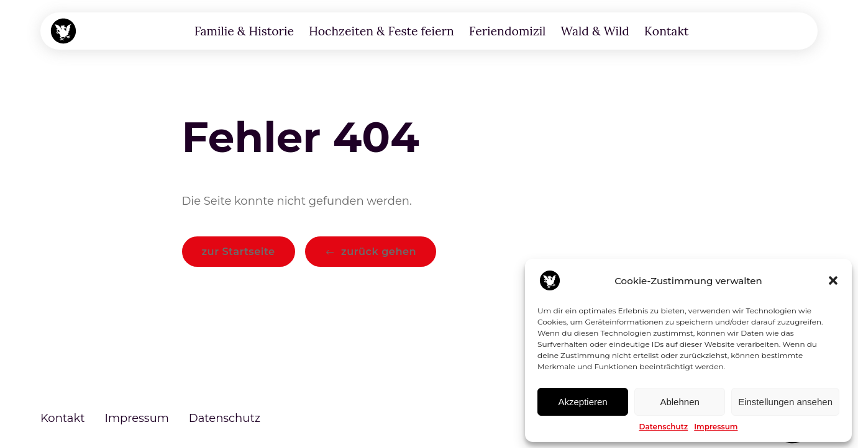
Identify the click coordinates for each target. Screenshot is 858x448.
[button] (833, 280)
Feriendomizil (507, 30)
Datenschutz (663, 426)
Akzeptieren (582, 401)
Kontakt (666, 30)
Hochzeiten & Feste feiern (381, 30)
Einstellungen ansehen (785, 401)
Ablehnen (679, 401)
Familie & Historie (244, 30)
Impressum (715, 426)
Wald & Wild (594, 30)
